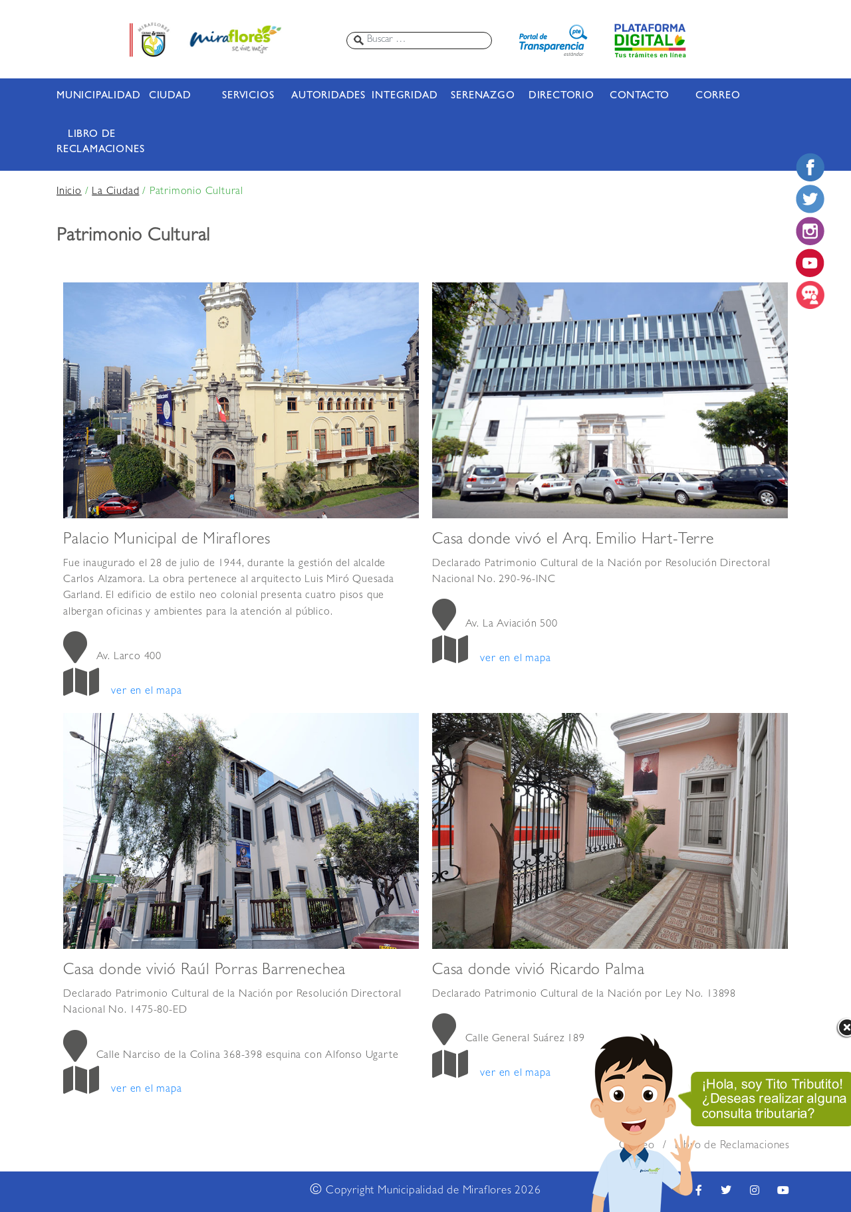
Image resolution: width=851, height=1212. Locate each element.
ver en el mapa (146, 691)
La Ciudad (115, 192)
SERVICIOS (248, 96)
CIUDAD (170, 96)
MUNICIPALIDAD (92, 96)
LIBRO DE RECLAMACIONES (92, 142)
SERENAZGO (483, 96)
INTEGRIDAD (404, 96)
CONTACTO (639, 96)
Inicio (69, 192)
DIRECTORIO (561, 96)
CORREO (718, 96)
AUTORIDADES (326, 96)
